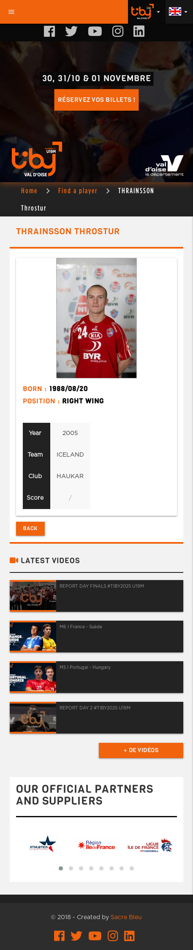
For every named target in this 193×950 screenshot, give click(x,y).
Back (30, 528)
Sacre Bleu (126, 917)
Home (29, 190)
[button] (61, 868)
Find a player (78, 190)
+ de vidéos (141, 750)
